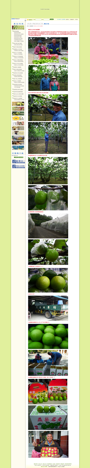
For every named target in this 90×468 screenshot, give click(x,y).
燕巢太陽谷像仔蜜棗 (18, 44)
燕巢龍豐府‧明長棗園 (17, 84)
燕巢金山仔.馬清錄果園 (18, 56)
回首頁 (76, 19)
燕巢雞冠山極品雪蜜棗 (18, 50)
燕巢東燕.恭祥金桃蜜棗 (18, 73)
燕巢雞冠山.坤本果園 (17, 49)
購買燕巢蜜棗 (16, 31)
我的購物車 (49, 463)
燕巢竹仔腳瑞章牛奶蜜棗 (19, 70)
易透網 (63, 466)
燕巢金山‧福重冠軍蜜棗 (18, 60)
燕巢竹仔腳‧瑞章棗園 (17, 69)
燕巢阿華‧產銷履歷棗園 (18, 91)
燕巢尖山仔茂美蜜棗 (18, 54)
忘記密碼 (63, 19)
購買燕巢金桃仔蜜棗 (18, 38)
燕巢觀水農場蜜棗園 (17, 75)
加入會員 (59, 19)
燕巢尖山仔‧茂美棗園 (17, 52)
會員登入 (67, 19)
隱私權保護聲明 (68, 463)
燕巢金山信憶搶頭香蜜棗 (19, 82)
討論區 (54, 463)
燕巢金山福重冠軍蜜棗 (18, 61)
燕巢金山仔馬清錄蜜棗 (18, 57)
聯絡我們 (58, 463)
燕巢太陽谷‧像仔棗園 (17, 43)
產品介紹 (44, 463)
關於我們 (36, 463)
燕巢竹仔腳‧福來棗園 (17, 47)
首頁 (28, 26)
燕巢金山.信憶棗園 (17, 80)
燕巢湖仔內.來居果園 (17, 96)
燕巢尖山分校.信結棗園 (18, 63)
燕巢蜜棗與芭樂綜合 (18, 39)
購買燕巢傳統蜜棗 (18, 35)
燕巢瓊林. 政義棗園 (17, 67)
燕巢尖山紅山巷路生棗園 (18, 93)
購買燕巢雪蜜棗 (17, 32)
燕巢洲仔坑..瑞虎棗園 (17, 98)
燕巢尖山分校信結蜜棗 (18, 65)
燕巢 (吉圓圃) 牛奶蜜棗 (19, 41)
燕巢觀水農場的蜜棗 (18, 76)
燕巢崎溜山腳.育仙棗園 (18, 89)
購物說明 (72, 19)
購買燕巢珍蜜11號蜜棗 (18, 34)
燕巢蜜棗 (31, 26)
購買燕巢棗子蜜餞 (18, 36)
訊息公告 (40, 463)
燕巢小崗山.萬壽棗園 (17, 78)
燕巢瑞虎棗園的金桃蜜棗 (19, 99)
